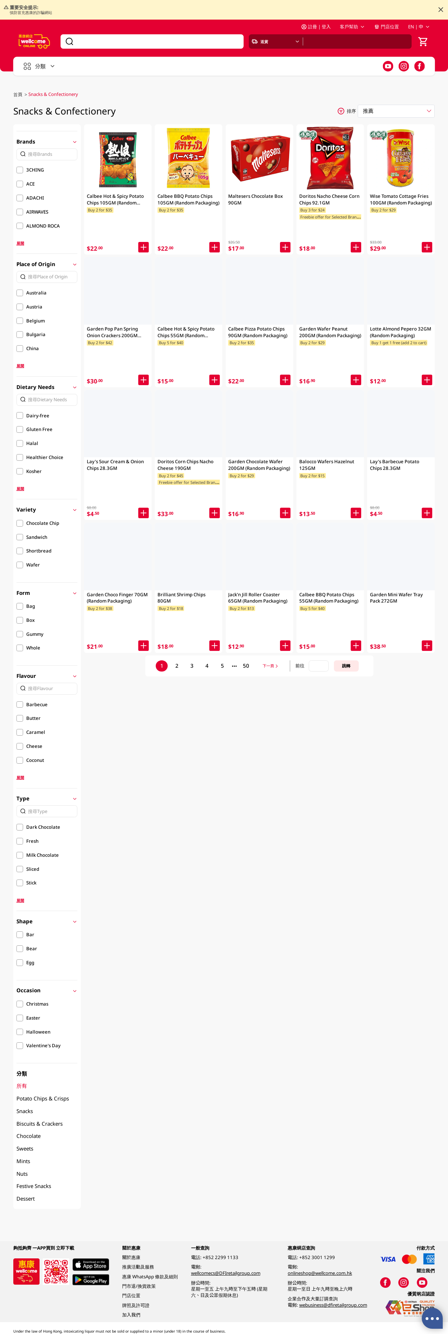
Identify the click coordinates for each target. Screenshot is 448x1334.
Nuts (22, 1173)
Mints (23, 1161)
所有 (21, 1085)
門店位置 (386, 26)
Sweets (24, 1148)
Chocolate (28, 1135)
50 (246, 665)
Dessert (25, 1198)
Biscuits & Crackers (39, 1123)
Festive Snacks (33, 1185)
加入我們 (131, 1315)
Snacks (24, 1110)
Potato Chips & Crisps (42, 1098)
